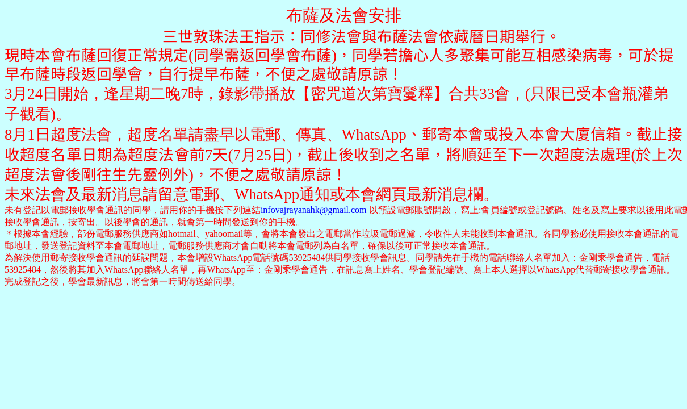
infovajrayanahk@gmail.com (314, 210)
